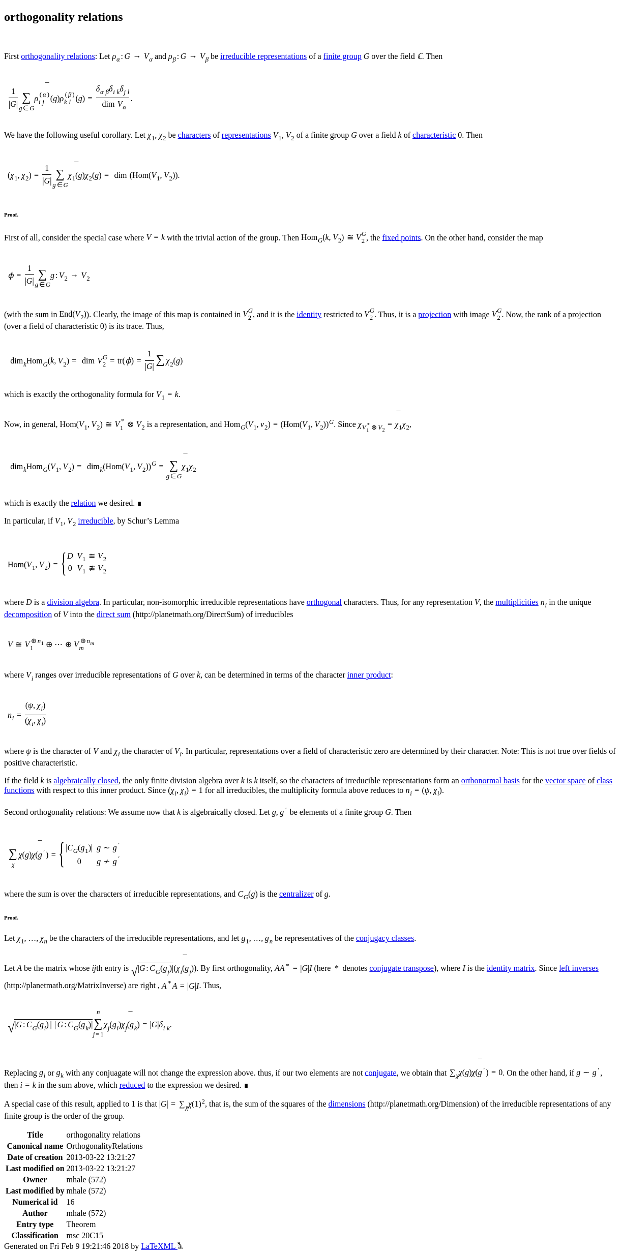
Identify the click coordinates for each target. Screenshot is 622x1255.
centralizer (296, 894)
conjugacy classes (385, 938)
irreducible (95, 520)
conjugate (380, 1072)
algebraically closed (86, 780)
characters (194, 135)
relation (83, 503)
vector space (565, 780)
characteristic (434, 135)
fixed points (401, 237)
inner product (369, 674)
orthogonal (324, 602)
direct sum (114, 614)
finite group (342, 56)
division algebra (73, 602)
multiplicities (516, 602)
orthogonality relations (58, 56)
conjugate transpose (401, 968)
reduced (132, 1085)
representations (246, 135)
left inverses (579, 968)
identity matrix (511, 968)
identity (309, 314)
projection (434, 314)
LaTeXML (162, 1246)
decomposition (28, 614)
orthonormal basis (490, 780)
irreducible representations (263, 56)
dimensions (347, 1103)
